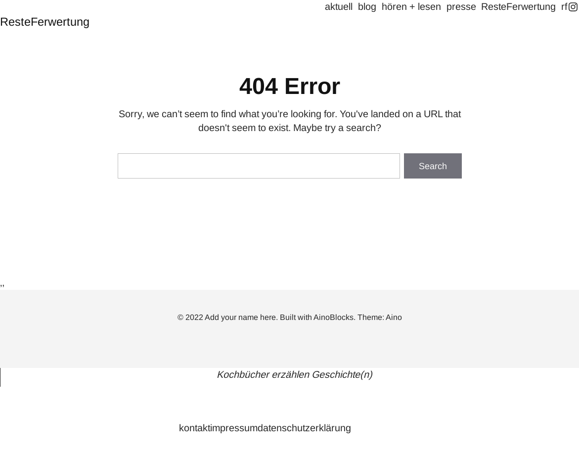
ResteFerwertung (44, 21)
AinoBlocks (333, 317)
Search (433, 166)
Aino (394, 317)
